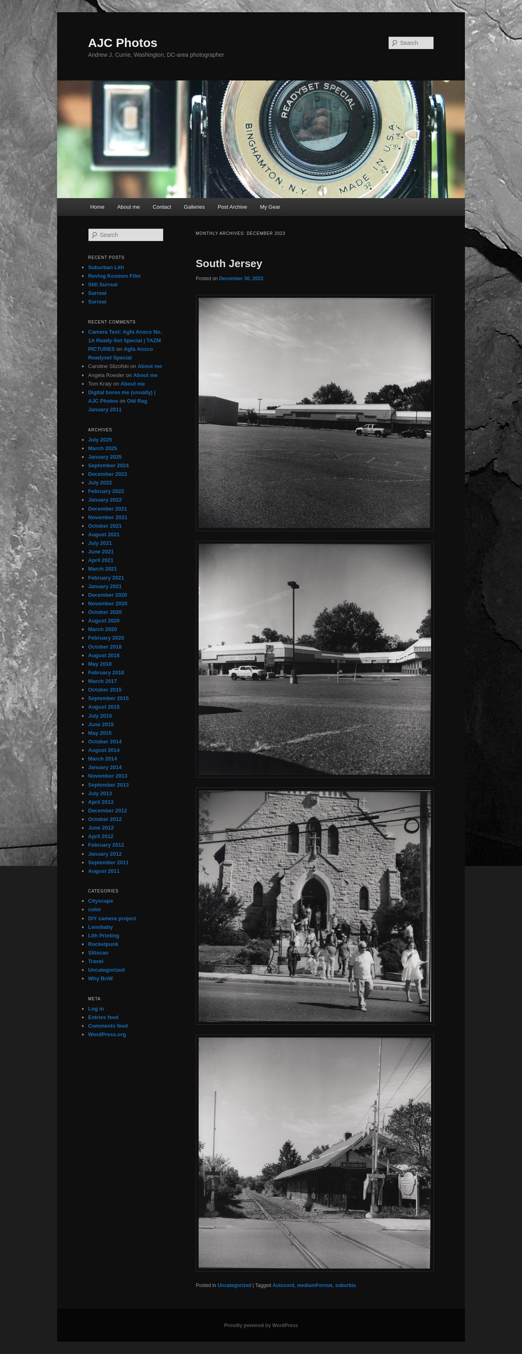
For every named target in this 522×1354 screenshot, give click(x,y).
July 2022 (100, 483)
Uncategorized (234, 1285)
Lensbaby (100, 927)
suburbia (345, 1285)
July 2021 (100, 543)
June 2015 (101, 724)
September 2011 (108, 862)
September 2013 (108, 785)
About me (128, 207)
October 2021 (105, 526)
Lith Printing (103, 935)
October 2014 (105, 741)
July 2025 (100, 440)
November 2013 (107, 776)
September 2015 (108, 698)
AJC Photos (122, 42)
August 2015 (103, 707)
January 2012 (105, 854)
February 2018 (106, 672)
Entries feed (103, 1017)
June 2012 (101, 828)
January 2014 (105, 767)
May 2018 (100, 664)
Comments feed (108, 1026)
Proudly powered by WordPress (261, 1325)
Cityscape (100, 901)
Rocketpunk (103, 944)
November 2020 (107, 603)
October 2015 (105, 690)
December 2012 (107, 810)
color (94, 909)
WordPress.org (107, 1034)
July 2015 (100, 716)
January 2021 (105, 586)
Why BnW (100, 978)
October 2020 (105, 612)
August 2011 (103, 871)
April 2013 (100, 802)
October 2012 (105, 819)
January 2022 (105, 500)
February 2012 (106, 845)
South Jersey (229, 263)
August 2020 (103, 621)
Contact (162, 207)
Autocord (283, 1285)
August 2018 (103, 655)
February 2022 (106, 491)
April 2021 (100, 560)
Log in (96, 1009)
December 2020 (107, 595)
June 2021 (101, 552)
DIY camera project (112, 918)
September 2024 (108, 465)
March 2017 (102, 681)
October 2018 (105, 647)
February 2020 (106, 638)
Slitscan (98, 953)
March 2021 (102, 569)
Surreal (97, 293)
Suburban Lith (106, 267)
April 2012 (100, 836)
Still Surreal (102, 284)
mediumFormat (314, 1285)
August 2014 (103, 750)
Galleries (194, 207)
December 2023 (107, 474)
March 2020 (102, 629)
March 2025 (102, 448)
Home (97, 207)
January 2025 (105, 457)
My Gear (270, 207)
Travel (96, 961)
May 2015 (100, 733)
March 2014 (102, 759)
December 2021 (107, 509)
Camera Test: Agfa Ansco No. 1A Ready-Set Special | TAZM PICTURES (125, 340)
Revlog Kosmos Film (114, 276)
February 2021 (106, 578)
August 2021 (103, 534)
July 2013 (100, 793)
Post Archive (232, 207)
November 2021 (107, 517)
